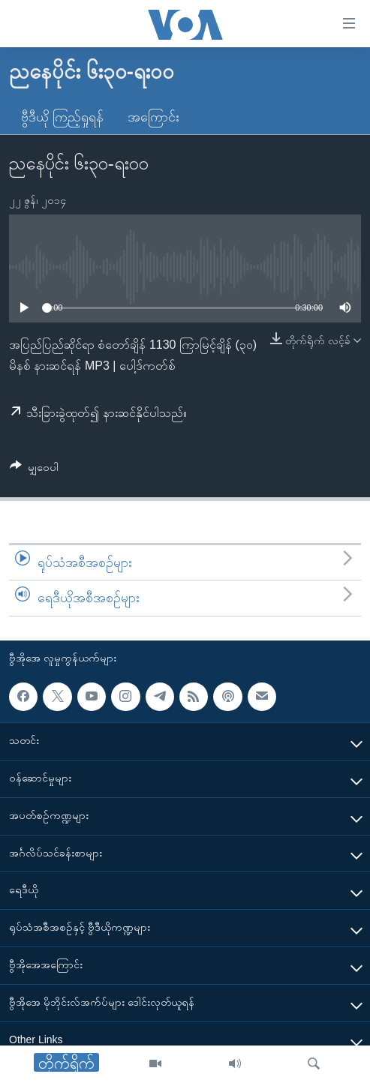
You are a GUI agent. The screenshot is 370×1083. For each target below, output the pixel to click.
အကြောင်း (153, 117)
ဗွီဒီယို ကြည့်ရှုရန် (62, 117)
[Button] (34, 469)
